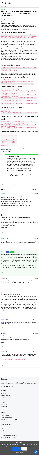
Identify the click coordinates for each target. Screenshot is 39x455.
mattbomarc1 (6, 238)
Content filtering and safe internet (8, 437)
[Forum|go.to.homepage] (8, 3)
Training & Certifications (6, 395)
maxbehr (5, 351)
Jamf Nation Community (6, 397)
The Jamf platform (5, 415)
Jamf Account (4, 408)
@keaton (3, 322)
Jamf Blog (3, 399)
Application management (6, 422)
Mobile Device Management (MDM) (9, 419)
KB (33, 337)
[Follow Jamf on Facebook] (12, 386)
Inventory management (6, 424)
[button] (3, 3)
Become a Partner (5, 404)
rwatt (4, 19)
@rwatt (2, 280)
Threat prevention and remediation (9, 435)
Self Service (3, 428)
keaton (4, 215)
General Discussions (6, 6)
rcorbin (4, 193)
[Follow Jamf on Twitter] (1, 386)
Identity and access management (8, 430)
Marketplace (4, 402)
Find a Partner (4, 406)
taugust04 (5, 292)
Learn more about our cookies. (26, 446)
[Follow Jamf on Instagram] (9, 386)
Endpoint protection (5, 433)
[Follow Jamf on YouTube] (7, 386)
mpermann (5, 319)
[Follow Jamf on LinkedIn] (4, 386)
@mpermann (6, 335)
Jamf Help (3, 393)
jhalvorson (5, 278)
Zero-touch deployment (6, 417)
